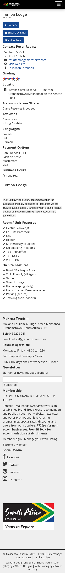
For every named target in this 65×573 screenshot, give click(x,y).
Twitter (14, 465)
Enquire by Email (15, 32)
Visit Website (13, 40)
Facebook (13, 457)
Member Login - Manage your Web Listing (30, 439)
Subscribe (10, 385)
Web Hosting (42, 566)
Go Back (11, 25)
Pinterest (14, 472)
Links (41, 554)
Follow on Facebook (21, 68)
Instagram (15, 479)
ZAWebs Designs (22, 566)
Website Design (14, 562)
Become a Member (15, 445)
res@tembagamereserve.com (27, 60)
